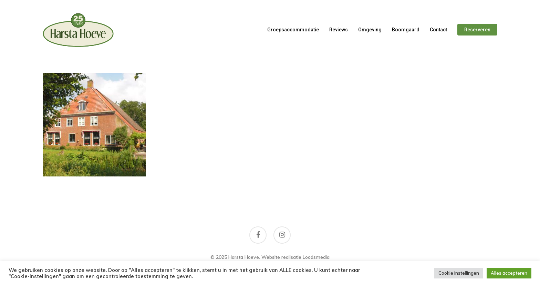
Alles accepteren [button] (509, 273)
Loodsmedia (316, 257)
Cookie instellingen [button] (458, 273)
